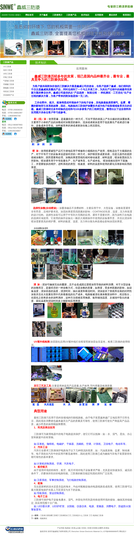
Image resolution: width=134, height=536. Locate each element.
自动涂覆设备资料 (41, 228)
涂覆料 (100, 528)
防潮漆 (95, 528)
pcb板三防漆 (81, 528)
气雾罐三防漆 (8, 81)
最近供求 (113, 15)
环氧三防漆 (7, 77)
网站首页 (29, 15)
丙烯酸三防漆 (8, 84)
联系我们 (127, 15)
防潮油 (106, 528)
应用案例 (99, 15)
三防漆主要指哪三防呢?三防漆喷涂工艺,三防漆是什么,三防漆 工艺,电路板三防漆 (71, 515)
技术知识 (85, 15)
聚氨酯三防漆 (8, 88)
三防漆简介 (57, 15)
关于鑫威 (43, 15)
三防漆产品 (71, 15)
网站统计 (122, 531)
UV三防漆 (7, 67)
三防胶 (89, 528)
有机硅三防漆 (8, 91)
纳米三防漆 (7, 70)
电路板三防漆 (70, 528)
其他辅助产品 (8, 95)
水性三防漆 (7, 74)
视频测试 (43, 518)
